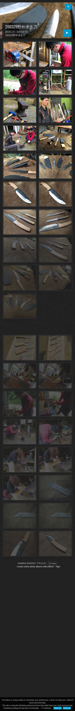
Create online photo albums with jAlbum (35, 566)
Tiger (58, 566)
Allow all (57, 708)
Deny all (67, 708)
